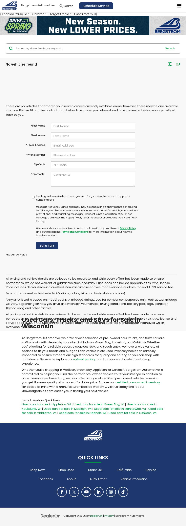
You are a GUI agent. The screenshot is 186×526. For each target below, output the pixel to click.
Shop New (37, 470)
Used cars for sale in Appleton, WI (46, 404)
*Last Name (38, 135)
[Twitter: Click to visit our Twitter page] (74, 492)
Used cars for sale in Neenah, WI (82, 413)
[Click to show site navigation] (179, 6)
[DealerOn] (50, 516)
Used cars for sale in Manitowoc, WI (120, 409)
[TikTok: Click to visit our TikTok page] (123, 492)
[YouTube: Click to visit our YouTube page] (86, 492)
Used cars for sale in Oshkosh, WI (132, 413)
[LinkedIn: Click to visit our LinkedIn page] (98, 492)
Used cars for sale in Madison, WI (68, 409)
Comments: (38, 174)
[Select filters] (170, 65)
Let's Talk (47, 246)
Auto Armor (98, 479)
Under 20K (95, 470)
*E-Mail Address (35, 145)
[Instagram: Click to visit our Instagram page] (111, 492)
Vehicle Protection (134, 479)
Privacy (109, 515)
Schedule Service (96, 6)
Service (151, 470)
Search (170, 48)
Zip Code (39, 164)
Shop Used (66, 470)
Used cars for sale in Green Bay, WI (98, 404)
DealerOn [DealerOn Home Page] (96, 515)
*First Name (38, 125)
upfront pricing (84, 359)
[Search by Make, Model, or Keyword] (89, 48)
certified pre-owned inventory (137, 382)
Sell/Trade (124, 470)
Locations (46, 479)
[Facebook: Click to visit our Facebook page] (62, 492)
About (71, 479)
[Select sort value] (177, 64)
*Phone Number (35, 154)
